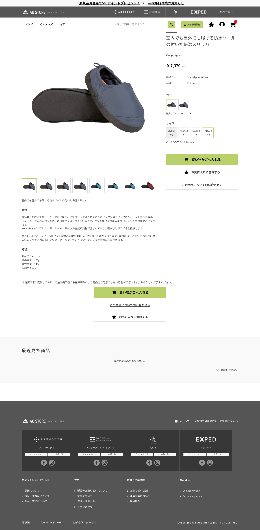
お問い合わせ (84, 507)
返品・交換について (36, 501)
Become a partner (192, 496)
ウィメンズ (46, 24)
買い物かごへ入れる (206, 160)
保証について (84, 496)
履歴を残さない (229, 370)
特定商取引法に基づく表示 (83, 522)
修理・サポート (86, 501)
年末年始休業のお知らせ (166, 3)
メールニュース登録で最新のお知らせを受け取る (207, 421)
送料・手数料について (37, 496)
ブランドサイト (36, 454)
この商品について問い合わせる (202, 185)
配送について (32, 491)
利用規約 (26, 522)
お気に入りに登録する (205, 172)
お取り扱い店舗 (139, 491)
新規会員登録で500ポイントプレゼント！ (109, 3)
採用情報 (135, 501)
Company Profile (192, 491)
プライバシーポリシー (50, 522)
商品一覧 (59, 454)
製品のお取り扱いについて (92, 491)
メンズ (29, 24)
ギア (62, 24)
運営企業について (140, 496)
